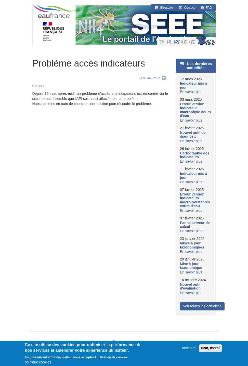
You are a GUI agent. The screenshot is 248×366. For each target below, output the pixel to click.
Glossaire (166, 7)
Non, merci (210, 349)
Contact (189, 7)
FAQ (209, 7)
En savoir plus (191, 92)
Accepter (189, 349)
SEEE (153, 25)
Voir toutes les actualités (202, 306)
